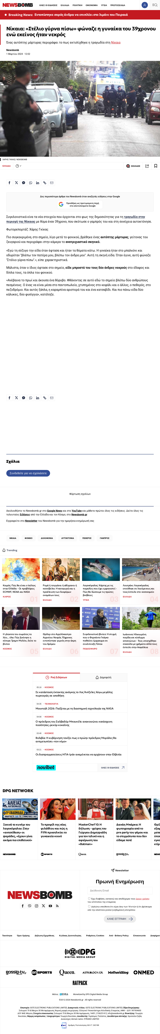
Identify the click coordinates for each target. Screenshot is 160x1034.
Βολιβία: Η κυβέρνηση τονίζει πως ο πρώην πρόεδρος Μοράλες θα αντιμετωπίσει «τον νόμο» (76, 739)
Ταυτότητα (7, 935)
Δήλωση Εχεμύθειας (44, 935)
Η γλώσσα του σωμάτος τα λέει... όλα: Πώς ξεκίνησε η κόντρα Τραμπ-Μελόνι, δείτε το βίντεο (19, 639)
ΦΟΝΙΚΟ (28, 538)
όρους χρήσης (142, 898)
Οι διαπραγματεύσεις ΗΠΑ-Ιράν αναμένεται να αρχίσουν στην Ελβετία (78, 754)
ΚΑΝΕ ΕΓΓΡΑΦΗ (120, 919)
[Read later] (155, 166)
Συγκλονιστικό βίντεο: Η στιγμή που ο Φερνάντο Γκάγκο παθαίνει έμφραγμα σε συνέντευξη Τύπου (99, 639)
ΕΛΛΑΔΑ (65, 5)
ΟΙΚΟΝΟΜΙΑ (92, 5)
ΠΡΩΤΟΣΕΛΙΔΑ (117, 5)
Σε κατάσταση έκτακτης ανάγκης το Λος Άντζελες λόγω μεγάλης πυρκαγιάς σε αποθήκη (74, 694)
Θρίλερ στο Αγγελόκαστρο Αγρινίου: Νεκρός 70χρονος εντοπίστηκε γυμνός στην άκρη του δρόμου (59, 639)
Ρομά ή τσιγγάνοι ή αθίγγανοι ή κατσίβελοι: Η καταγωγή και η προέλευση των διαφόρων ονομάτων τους (60, 590)
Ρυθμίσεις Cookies (95, 935)
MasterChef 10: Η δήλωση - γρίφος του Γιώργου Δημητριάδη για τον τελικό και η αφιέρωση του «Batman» (93, 834)
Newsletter (31, 520)
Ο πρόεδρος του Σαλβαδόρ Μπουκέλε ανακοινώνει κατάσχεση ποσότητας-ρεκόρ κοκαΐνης (74, 723)
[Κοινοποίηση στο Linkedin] (37, 183)
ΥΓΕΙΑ (104, 5)
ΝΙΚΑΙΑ (12, 538)
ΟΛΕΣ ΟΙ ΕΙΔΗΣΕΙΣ (48, 5)
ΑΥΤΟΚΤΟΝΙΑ (67, 538)
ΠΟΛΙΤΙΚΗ (77, 5)
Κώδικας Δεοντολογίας (70, 935)
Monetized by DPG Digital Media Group (90, 994)
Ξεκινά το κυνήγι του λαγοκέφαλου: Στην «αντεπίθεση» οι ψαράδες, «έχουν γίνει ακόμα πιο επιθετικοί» (17, 832)
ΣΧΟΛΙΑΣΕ (133, 166)
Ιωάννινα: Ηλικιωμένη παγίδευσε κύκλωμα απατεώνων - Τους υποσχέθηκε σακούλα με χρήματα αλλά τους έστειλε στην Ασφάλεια (140, 641)
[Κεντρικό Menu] (155, 5)
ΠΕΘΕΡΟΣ (86, 538)
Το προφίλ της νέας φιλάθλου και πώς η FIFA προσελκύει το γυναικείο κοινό (54, 830)
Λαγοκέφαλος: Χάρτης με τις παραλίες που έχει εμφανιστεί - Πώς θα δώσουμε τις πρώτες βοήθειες (100, 590)
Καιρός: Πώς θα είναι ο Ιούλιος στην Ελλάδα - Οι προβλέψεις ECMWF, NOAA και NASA (19, 588)
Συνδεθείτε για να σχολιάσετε (28, 473)
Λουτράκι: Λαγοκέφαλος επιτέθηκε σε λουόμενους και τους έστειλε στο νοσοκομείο (138, 588)
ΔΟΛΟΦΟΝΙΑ (47, 538)
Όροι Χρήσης (23, 935)
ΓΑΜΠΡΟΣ (104, 538)
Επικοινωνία (139, 935)
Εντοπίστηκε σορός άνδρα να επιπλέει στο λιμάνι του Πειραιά (81, 15)
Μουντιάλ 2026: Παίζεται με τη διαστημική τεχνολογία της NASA (75, 708)
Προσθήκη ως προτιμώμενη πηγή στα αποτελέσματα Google (79, 205)
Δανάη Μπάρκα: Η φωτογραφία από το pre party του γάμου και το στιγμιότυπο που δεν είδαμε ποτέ (132, 832)
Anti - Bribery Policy (119, 935)
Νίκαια (115, 42)
